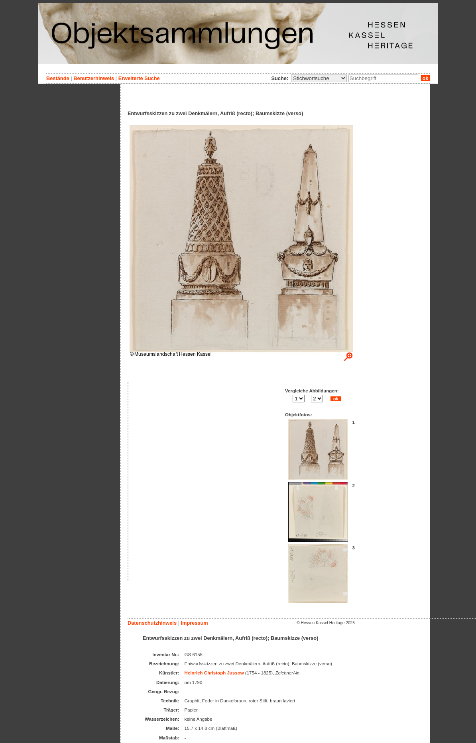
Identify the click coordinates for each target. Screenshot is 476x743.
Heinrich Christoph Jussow (214, 672)
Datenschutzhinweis (152, 623)
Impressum (194, 623)
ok (425, 78)
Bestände (57, 78)
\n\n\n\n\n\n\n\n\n (319, 78)
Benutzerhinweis (93, 78)
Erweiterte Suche (139, 78)
